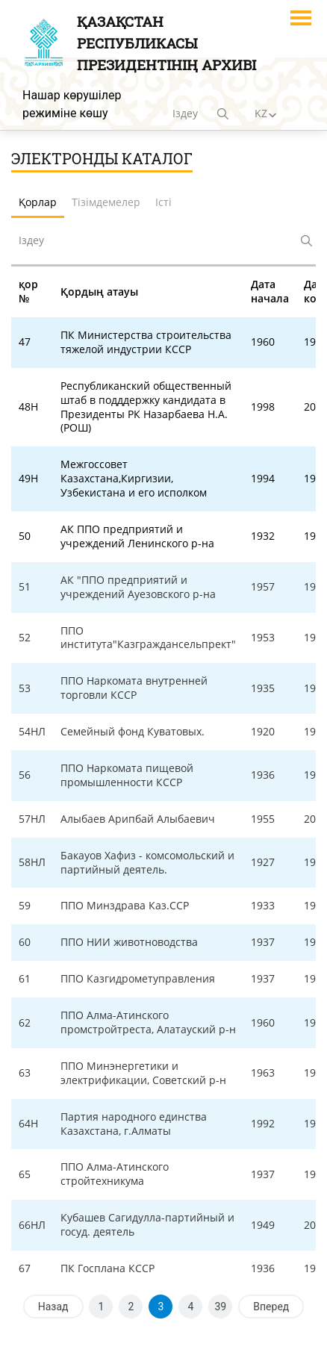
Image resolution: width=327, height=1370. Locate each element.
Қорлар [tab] (38, 202)
